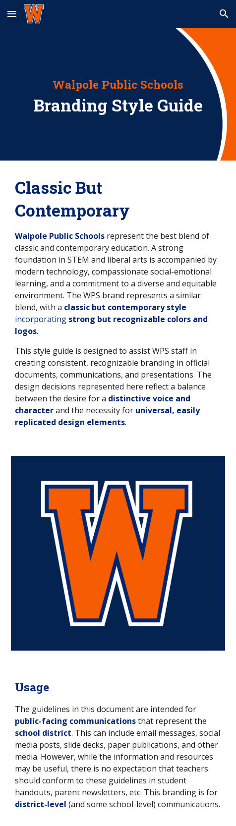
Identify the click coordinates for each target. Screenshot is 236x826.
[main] (118, 94)
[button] (12, 13)
